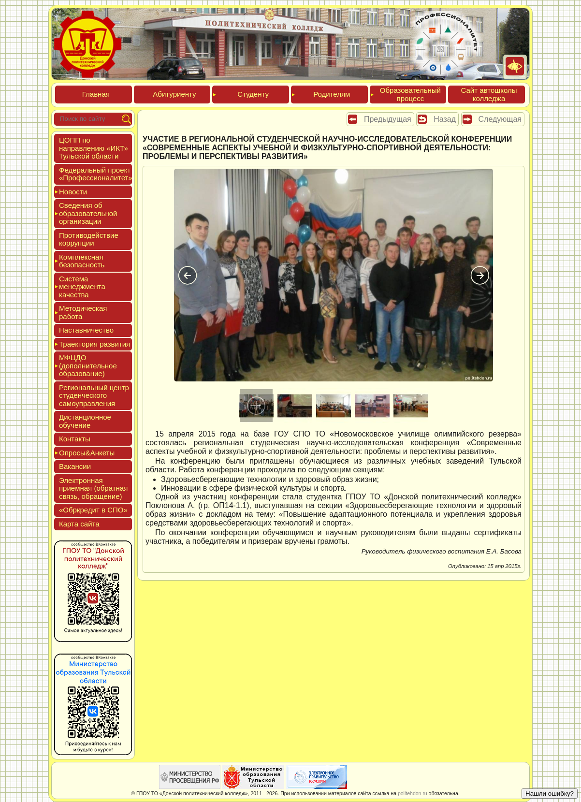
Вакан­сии (75, 466)
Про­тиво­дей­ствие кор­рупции (88, 239)
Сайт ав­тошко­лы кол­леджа (489, 94)
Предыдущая (387, 119)
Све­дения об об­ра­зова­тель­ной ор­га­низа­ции (88, 213)
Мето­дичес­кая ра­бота (83, 312)
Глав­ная (96, 94)
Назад (445, 119)
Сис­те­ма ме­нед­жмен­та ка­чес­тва (82, 287)
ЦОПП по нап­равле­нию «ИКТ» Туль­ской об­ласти (93, 148)
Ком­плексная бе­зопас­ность (81, 261)
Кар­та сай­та (79, 524)
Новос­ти (73, 192)
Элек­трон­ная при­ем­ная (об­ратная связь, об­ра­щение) (93, 488)
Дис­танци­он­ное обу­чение (85, 421)
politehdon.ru (412, 793)
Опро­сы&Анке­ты (87, 453)
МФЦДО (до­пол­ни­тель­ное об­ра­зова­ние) (88, 365)
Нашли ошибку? (549, 793)
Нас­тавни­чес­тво (86, 330)
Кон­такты (74, 439)
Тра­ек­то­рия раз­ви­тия (94, 344)
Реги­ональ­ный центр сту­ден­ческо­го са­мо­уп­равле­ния (94, 395)
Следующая (500, 119)
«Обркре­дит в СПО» (93, 510)
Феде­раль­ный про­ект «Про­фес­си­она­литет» (95, 174)
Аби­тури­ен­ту (174, 94)
